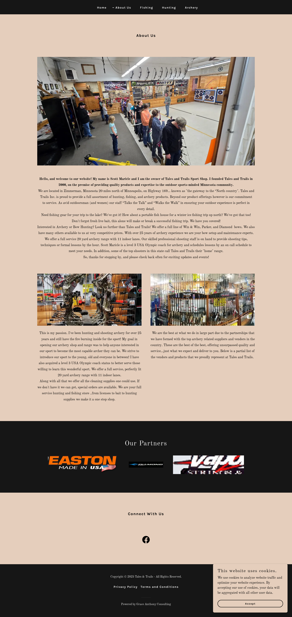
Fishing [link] (146, 7)
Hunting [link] (169, 7)
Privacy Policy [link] (126, 587)
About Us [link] (123, 7)
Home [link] (102, 7)
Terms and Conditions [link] (160, 587)
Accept (250, 603)
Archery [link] (191, 7)
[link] (146, 540)
